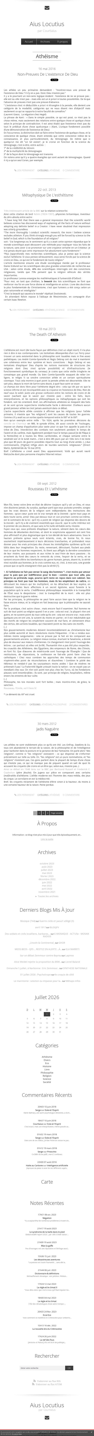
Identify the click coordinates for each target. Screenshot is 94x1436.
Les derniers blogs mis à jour (27, 1425)
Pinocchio (51, 1141)
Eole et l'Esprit (52, 1100)
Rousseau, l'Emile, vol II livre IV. (20, 689)
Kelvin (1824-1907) (42, 214)
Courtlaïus (38, 1114)
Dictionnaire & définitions (47, 1263)
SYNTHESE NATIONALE (72, 961)
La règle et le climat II (47, 1277)
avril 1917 (41, 924)
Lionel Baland (70, 955)
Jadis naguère (48, 730)
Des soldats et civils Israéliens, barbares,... (25, 930)
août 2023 (47, 867)
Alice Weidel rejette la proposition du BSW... (38, 955)
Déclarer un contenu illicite (12, 1427)
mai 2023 (47, 872)
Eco (47, 1055)
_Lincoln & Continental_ (42, 937)
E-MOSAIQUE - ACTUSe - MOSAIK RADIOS (69, 930)
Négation (47, 1208)
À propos (62, 41)
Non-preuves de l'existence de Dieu (47, 74)
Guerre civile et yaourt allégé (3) (56, 918)
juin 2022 (47, 881)
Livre (47, 1061)
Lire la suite (47, 840)
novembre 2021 (47, 890)
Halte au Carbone (34, 1155)
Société (47, 1072)
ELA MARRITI (70, 943)
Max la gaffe (47, 1235)
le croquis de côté (62, 967)
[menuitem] (29, 41)
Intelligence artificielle (57, 1155)
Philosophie (59, 705)
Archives (45, 41)
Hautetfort (52, 1422)
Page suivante (56, 814)
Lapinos (67, 949)
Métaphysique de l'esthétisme (47, 195)
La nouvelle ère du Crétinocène (47, 1319)
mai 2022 (47, 884)
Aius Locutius (47, 23)
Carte (47, 1172)
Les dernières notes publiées (47, 1425)
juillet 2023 (47, 869)
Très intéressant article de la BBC (21, 211)
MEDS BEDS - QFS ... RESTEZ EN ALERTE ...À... (39, 943)
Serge (38, 1100)
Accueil (29, 41)
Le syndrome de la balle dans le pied (47, 1222)
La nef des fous (47, 1329)
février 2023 (47, 875)
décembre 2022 (47, 878)
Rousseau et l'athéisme (47, 489)
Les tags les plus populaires (67, 1425)
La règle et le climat (47, 1291)
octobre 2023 (47, 864)
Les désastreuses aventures (47, 1249)
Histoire (47, 1058)
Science (59, 310)
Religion (47, 1066)
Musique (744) (30, 918)
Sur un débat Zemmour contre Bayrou (41, 949)
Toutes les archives (48, 894)
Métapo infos (70, 973)
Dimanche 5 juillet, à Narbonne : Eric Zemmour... (34, 961)
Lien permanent (26, 170)
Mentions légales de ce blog (31, 1427)
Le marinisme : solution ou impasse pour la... (38, 973)
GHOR (60, 937)
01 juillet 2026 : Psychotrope (36, 967)
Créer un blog (42, 1422)
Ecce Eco (47, 1305)
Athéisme (54, 170)
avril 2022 (47, 887)
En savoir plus (17, 1434)
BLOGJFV (54, 924)
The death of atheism (48, 335)
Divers (47, 1052)
